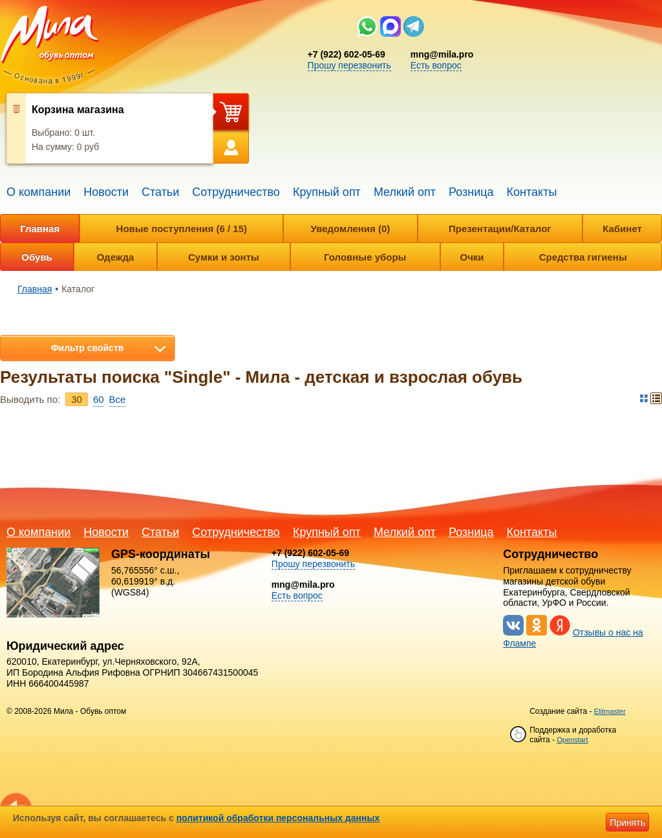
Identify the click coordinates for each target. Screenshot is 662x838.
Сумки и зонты (223, 257)
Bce (117, 399)
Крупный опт (327, 192)
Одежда (115, 257)
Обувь (36, 257)
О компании (38, 192)
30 (76, 399)
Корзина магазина (78, 109)
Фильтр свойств (87, 348)
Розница (471, 192)
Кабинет (622, 228)
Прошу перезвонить (349, 65)
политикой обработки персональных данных (278, 818)
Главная (39, 228)
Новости (106, 192)
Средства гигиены (583, 257)
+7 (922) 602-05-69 (346, 54)
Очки (472, 257)
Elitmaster (610, 711)
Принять (627, 822)
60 (98, 399)
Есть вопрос (436, 65)
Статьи (160, 192)
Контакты (532, 192)
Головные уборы (365, 257)
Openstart (572, 740)
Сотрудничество (236, 192)
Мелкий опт (405, 192)
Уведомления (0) (350, 228)
